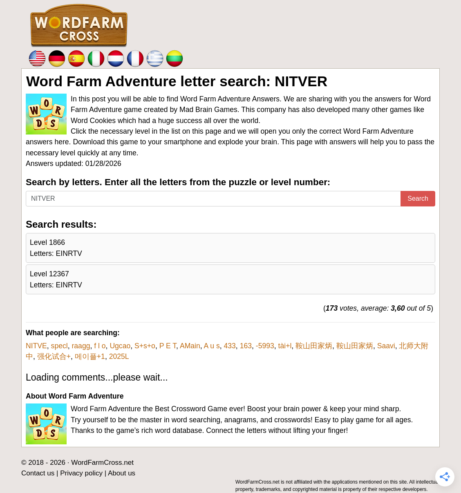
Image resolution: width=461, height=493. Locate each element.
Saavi (386, 346)
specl (59, 346)
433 (230, 346)
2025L (119, 356)
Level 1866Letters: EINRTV (56, 247)
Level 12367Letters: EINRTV (56, 279)
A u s (212, 346)
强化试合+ (54, 356)
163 (246, 346)
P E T (167, 346)
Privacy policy (81, 473)
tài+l (285, 346)
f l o (99, 346)
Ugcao (120, 346)
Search (417, 198)
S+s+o (144, 346)
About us (121, 473)
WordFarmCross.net (102, 462)
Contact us (37, 473)
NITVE (36, 346)
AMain (190, 346)
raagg (81, 346)
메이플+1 (90, 356)
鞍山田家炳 (313, 346)
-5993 (265, 346)
